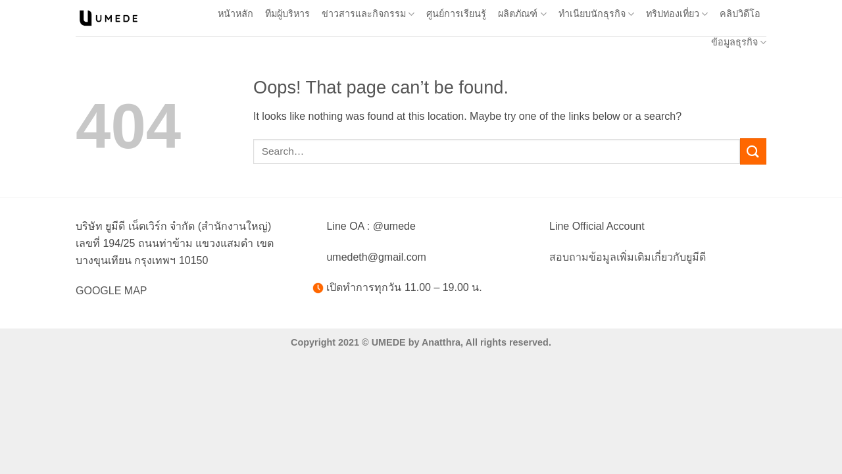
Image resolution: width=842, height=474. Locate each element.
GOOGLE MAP (111, 290)
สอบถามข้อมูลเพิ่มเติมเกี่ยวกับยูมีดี (627, 257)
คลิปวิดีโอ (740, 14)
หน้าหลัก (235, 14)
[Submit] (753, 151)
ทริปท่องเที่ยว (677, 14)
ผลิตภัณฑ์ (522, 14)
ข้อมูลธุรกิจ (738, 42)
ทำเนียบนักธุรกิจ (596, 14)
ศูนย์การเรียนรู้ (456, 14)
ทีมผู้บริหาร (287, 14)
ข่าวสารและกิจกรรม (368, 14)
